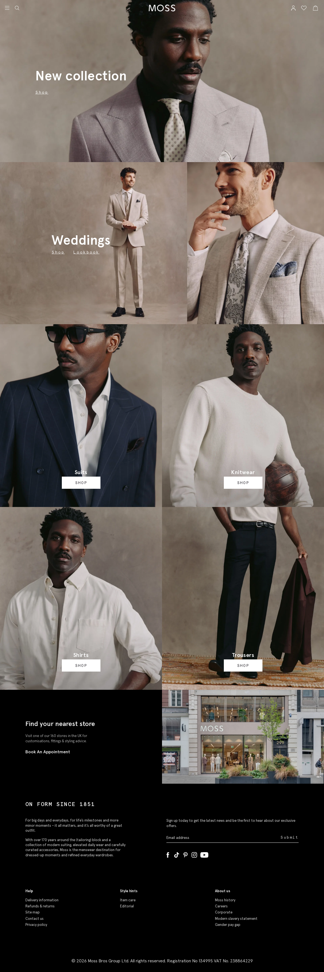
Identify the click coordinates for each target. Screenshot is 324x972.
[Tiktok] (176, 854)
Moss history (225, 900)
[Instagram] (194, 854)
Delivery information (42, 900)
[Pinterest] (185, 854)
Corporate (223, 912)
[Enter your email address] (223, 837)
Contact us (34, 918)
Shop (58, 252)
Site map (32, 912)
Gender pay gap (227, 924)
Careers (221, 906)
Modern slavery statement (236, 918)
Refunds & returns (40, 906)
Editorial (127, 906)
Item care (128, 900)
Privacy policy (36, 924)
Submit (290, 837)
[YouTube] (204, 854)
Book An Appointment (47, 751)
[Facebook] (168, 854)
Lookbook (86, 252)
